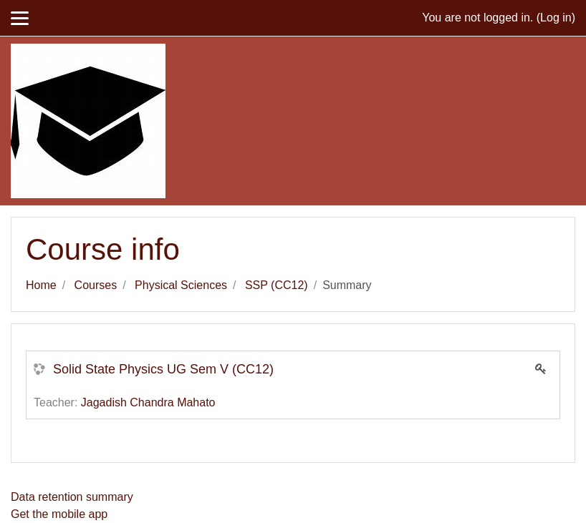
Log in (556, 17)
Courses (96, 285)
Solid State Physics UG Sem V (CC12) (163, 369)
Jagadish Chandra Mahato (148, 402)
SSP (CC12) (276, 285)
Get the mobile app (59, 514)
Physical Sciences (181, 285)
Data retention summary (72, 497)
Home (41, 285)
